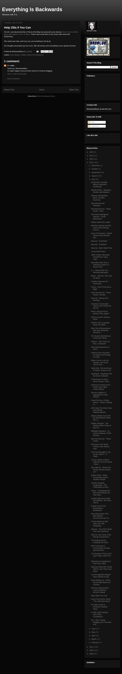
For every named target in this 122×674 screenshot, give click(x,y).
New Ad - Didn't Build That (101, 248)
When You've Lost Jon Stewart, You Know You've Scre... (100, 362)
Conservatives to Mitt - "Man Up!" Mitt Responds (100, 523)
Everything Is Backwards (32, 9)
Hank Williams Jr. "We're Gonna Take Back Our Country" (100, 582)
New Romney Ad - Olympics (98, 204)
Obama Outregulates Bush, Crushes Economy (99, 198)
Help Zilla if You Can (99, 596)
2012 (91, 162)
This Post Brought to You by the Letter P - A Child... (101, 454)
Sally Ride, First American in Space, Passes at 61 (101, 369)
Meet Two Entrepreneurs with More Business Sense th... (101, 330)
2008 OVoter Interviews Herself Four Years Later (100, 257)
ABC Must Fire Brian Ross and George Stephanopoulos (101, 410)
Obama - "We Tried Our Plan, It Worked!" (100, 343)
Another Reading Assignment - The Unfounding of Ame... (100, 485)
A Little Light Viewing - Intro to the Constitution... (100, 614)
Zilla (8, 65)
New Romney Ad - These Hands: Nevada (101, 294)
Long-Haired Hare (98, 251)
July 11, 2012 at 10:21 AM (16, 74)
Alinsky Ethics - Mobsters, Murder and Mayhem (101, 191)
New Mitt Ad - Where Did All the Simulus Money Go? (101, 470)
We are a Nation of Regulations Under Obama (99, 395)
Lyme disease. (15, 55)
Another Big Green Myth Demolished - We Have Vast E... (101, 500)
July (93, 179)
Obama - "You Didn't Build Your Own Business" (101, 530)
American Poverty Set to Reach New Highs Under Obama (100, 387)
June (94, 629)
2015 (91, 152)
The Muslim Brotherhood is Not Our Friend (101, 337)
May (93, 632)
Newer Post (9, 90)
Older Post (74, 90)
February (95, 642)
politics (23, 55)
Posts (91, 122)
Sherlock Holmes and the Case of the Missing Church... (101, 228)
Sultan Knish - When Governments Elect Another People (99, 477)
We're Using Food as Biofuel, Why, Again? (100, 312)
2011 (91, 647)
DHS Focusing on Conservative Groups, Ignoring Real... (100, 548)
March (94, 639)
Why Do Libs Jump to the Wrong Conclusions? (101, 536)
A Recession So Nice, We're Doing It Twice (100, 380)
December (96, 165)
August (94, 176)
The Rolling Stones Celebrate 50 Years (99, 541)
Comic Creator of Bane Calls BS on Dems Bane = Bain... (101, 462)
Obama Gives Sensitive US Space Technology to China (101, 355)
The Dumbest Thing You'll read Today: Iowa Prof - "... (101, 556)
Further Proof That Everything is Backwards (98, 508)
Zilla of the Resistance (35, 55)
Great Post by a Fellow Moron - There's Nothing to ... (101, 402)
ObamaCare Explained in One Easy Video (101, 562)
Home (41, 90)
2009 (91, 654)
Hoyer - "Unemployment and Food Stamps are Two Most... (100, 493)
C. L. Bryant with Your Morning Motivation (99, 271)
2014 (91, 156)
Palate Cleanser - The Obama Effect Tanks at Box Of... (101, 425)
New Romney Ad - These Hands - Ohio (101, 210)
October (95, 169)
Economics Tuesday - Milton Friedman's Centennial (99, 184)
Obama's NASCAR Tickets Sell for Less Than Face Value (101, 569)
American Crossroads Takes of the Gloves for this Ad (101, 306)
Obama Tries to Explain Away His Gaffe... (100, 324)
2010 (91, 650)
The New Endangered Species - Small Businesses (99, 216)
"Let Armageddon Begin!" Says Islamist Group (101, 576)
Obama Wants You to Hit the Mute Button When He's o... (101, 418)
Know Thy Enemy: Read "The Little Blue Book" (100, 600)
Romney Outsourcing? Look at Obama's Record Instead (100, 590)
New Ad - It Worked (98, 244)
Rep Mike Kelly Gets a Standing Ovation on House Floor (100, 265)
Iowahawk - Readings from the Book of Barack (101, 375)
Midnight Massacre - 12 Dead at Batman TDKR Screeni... (101, 433)
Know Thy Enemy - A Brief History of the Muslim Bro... (101, 235)
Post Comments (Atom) (46, 96)
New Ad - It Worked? (99, 241)
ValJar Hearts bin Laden (100, 222)
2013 (91, 159)
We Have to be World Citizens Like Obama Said (100, 446)
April (94, 636)
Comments (93, 126)
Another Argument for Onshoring (99, 282)
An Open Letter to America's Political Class (99, 607)
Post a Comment (13, 79)
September (96, 172)
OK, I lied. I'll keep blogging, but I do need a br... (101, 622)
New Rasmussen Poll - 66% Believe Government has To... (100, 516)
